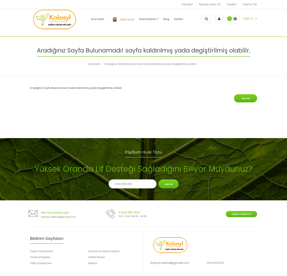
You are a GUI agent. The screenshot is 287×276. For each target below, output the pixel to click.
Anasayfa (94, 64)
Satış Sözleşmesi (41, 263)
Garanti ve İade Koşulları (104, 251)
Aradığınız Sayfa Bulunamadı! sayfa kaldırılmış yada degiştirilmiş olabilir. (150, 64)
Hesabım (187, 4)
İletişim (92, 263)
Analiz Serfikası (241, 214)
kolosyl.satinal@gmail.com (58, 217)
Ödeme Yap (250, 4)
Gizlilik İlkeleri (96, 257)
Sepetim (232, 4)
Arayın (168, 184)
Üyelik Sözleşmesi (41, 251)
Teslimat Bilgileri (40, 257)
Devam (246, 98)
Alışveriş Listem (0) (210, 4)
